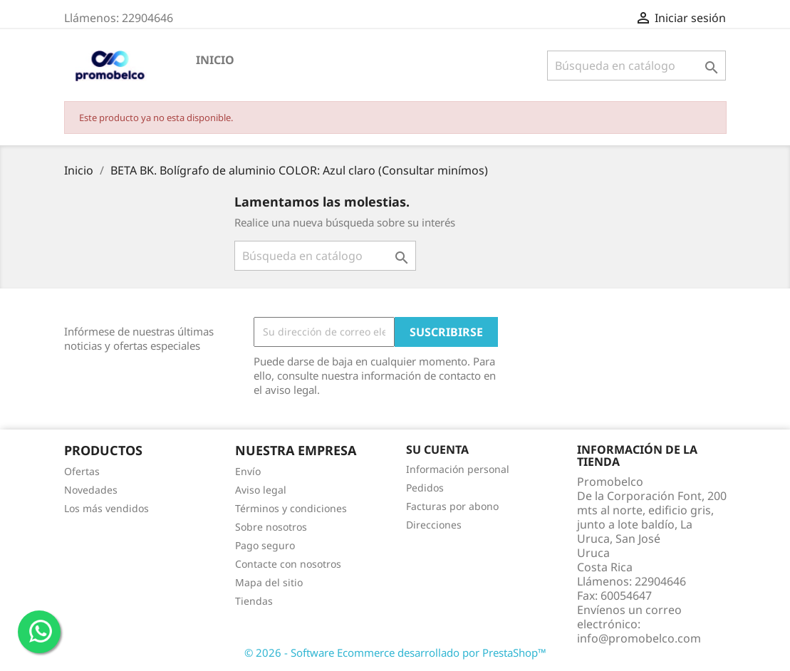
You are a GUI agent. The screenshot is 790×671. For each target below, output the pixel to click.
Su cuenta (437, 449)
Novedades (91, 489)
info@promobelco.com (639, 638)
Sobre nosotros (271, 527)
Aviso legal (260, 489)
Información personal (457, 469)
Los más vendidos (106, 508)
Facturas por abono (452, 506)
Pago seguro (265, 545)
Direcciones (434, 524)
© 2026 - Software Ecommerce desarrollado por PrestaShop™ (395, 652)
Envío (248, 471)
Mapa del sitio (269, 582)
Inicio (215, 60)
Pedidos (425, 487)
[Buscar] (636, 65)
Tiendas (254, 601)
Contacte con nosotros (288, 564)
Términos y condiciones (291, 508)
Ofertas (82, 471)
